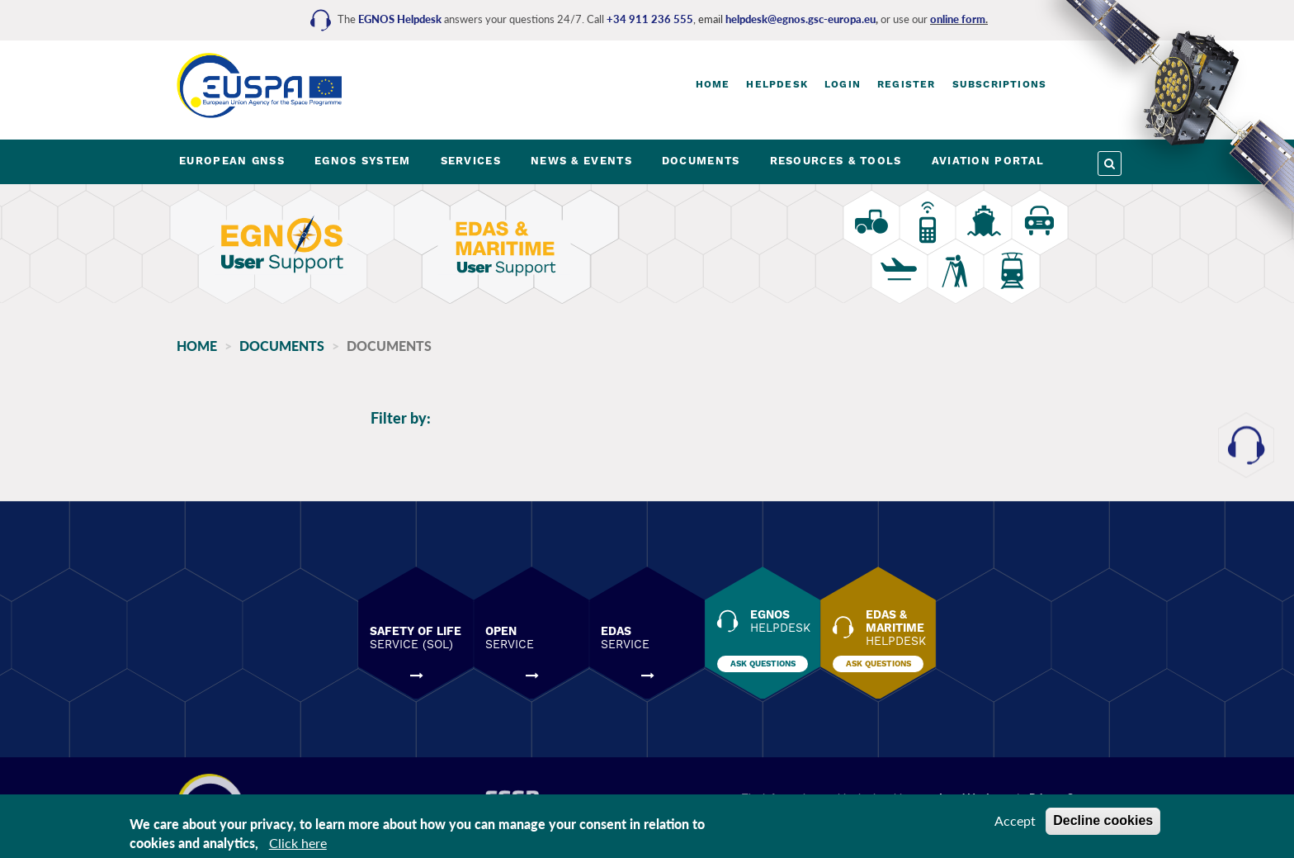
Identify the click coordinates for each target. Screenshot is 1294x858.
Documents (281, 345)
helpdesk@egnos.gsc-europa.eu (800, 19)
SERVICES (471, 160)
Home (713, 84)
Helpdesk (777, 84)
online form (957, 19)
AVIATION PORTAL (988, 160)
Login (842, 84)
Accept (1015, 820)
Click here (298, 843)
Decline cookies (1103, 820)
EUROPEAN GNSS (232, 160)
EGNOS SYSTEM (362, 160)
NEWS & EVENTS (581, 160)
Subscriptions (999, 84)
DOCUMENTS (701, 160)
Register (906, 84)
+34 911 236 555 (650, 19)
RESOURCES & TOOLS (836, 160)
